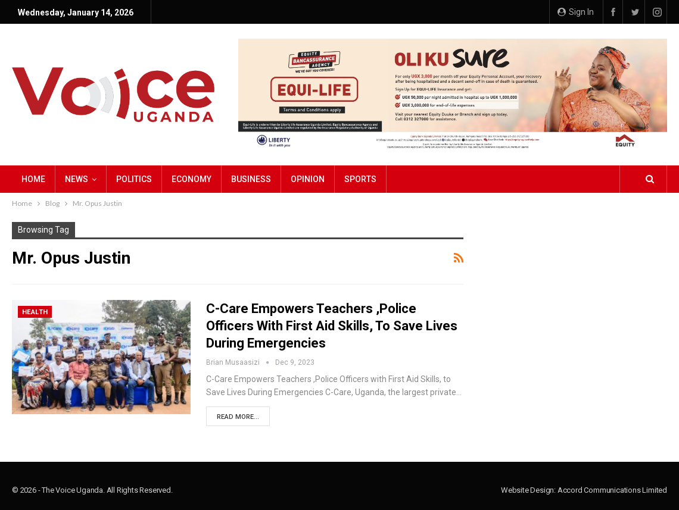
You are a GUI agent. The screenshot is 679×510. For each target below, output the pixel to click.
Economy (191, 179)
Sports (360, 179)
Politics (134, 179)
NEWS (76, 179)
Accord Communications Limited (612, 490)
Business (251, 179)
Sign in (575, 12)
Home (33, 179)
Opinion (308, 179)
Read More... (238, 417)
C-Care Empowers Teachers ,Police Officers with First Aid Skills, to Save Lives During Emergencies (331, 326)
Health (35, 312)
